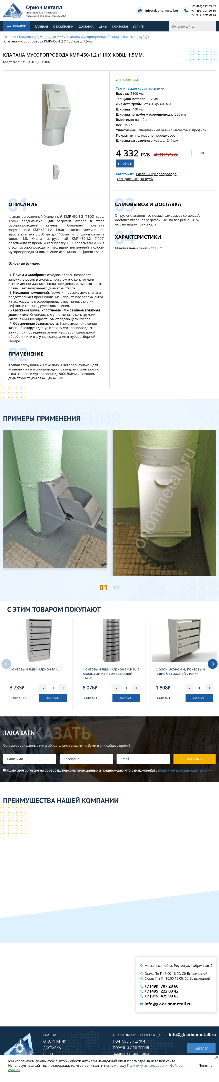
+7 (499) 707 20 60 (203, 10)
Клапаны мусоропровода (156, 174)
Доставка (86, 26)
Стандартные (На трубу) (136, 179)
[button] (213, 664)
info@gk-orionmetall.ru (161, 10)
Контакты (120, 26)
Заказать (125, 163)
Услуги (138, 26)
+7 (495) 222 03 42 (203, 6)
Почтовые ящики (129, 1041)
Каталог (201, 1048)
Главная (41, 26)
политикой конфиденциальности (184, 770)
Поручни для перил (131, 1047)
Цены (103, 26)
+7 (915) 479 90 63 (203, 15)
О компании (63, 26)
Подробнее (18, 698)
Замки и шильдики (131, 1054)
